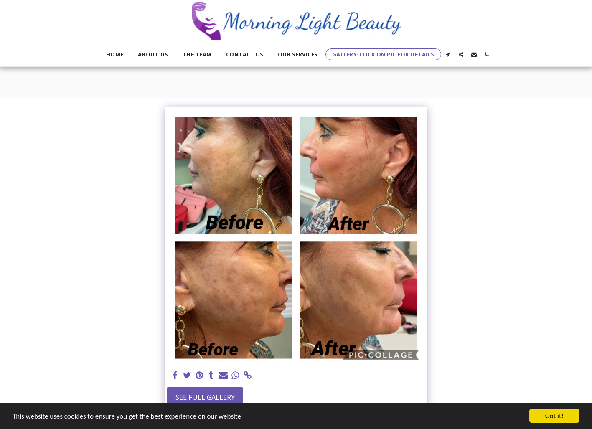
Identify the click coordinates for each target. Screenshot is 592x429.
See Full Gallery (205, 397)
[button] (448, 54)
